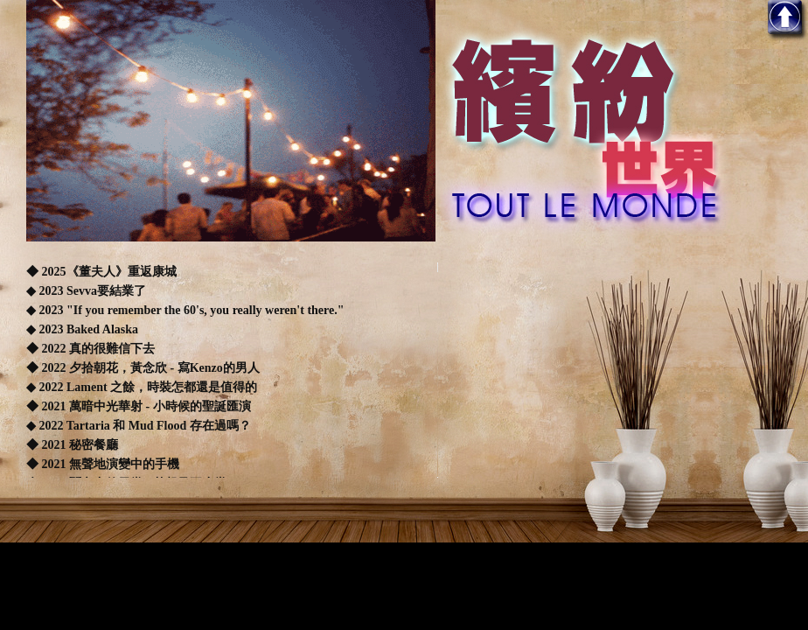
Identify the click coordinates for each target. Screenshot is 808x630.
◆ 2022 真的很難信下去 (90, 348)
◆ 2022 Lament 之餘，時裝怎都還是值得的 (141, 387)
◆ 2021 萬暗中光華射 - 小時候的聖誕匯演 (138, 406)
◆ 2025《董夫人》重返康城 (102, 271)
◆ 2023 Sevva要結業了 (86, 291)
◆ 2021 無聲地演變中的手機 (102, 464)
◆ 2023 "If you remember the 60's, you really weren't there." (185, 310)
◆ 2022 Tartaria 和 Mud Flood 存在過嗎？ (138, 425)
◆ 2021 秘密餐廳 (72, 445)
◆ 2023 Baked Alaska (82, 329)
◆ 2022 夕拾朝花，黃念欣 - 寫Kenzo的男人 (143, 367)
